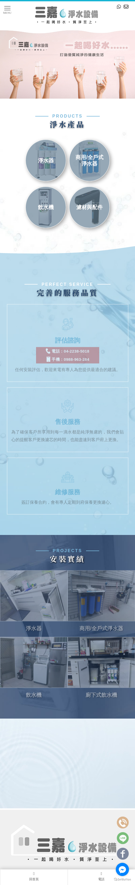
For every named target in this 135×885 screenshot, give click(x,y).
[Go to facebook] (122, 869)
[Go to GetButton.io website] (122, 879)
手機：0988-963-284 (67, 354)
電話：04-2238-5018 (67, 346)
